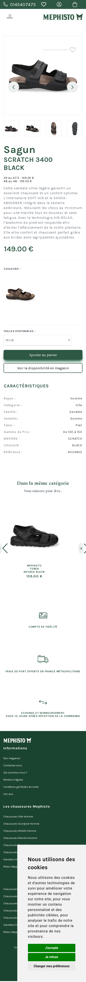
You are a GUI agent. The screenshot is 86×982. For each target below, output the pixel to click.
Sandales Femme (13, 924)
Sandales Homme (14, 859)
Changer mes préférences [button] (52, 966)
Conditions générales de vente (21, 786)
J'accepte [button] (51, 948)
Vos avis (8, 794)
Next (72, 87)
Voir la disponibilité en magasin (43, 368)
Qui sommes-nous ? (15, 772)
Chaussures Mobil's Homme (19, 830)
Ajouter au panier (43, 355)
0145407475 (19, 4)
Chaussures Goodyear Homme (21, 823)
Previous (13, 87)
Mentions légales (13, 779)
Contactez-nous (12, 765)
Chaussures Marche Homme (20, 838)
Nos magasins (11, 758)
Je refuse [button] (51, 957)
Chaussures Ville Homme (18, 816)
